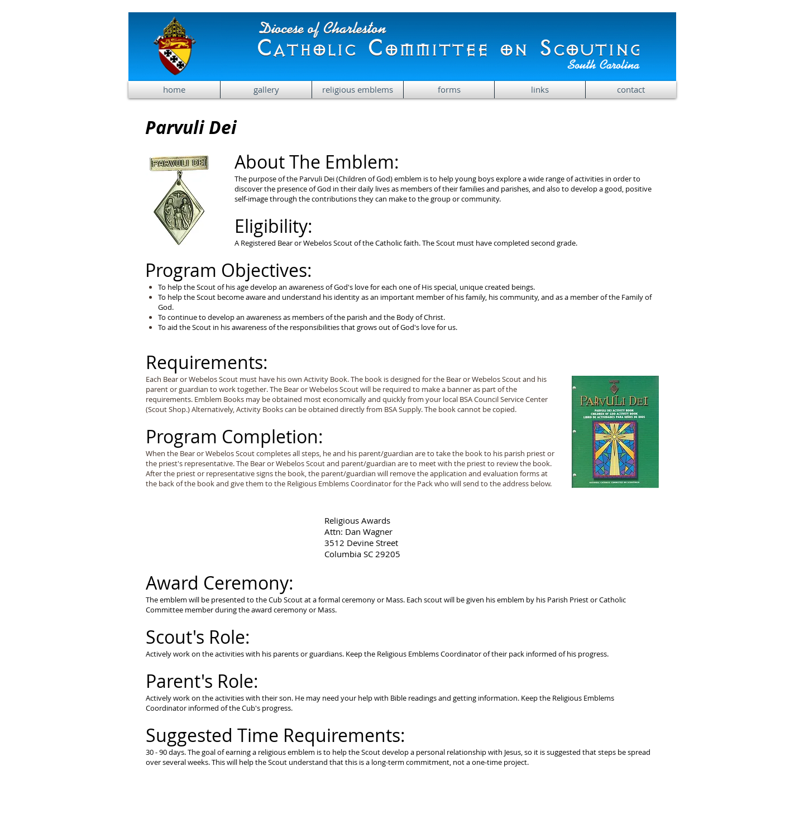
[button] (357, 89)
